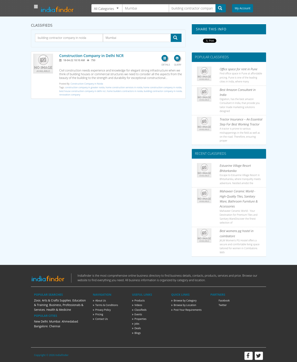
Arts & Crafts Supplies (56, 300)
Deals (136, 328)
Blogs (136, 333)
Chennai (54, 326)
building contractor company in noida (163, 91)
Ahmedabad (70, 321)
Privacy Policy (102, 310)
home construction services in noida (124, 87)
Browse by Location (183, 305)
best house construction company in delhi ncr (82, 91)
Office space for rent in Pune (238, 69)
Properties (139, 319)
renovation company (69, 94)
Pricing (98, 314)
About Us (99, 300)
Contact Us (100, 319)
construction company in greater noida (84, 87)
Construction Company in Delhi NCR (91, 55)
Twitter (223, 305)
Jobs (135, 323)
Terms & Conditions (105, 305)
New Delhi (41, 321)
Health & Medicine (58, 310)
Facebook (224, 300)
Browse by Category (184, 300)
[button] (36, 6)
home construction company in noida (163, 87)
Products (138, 300)
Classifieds (139, 310)
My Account (242, 8)
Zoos (37, 300)
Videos (137, 305)
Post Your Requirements (186, 310)
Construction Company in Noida (87, 83)
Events (137, 314)
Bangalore (41, 326)
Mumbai (54, 321)
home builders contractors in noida (125, 91)
